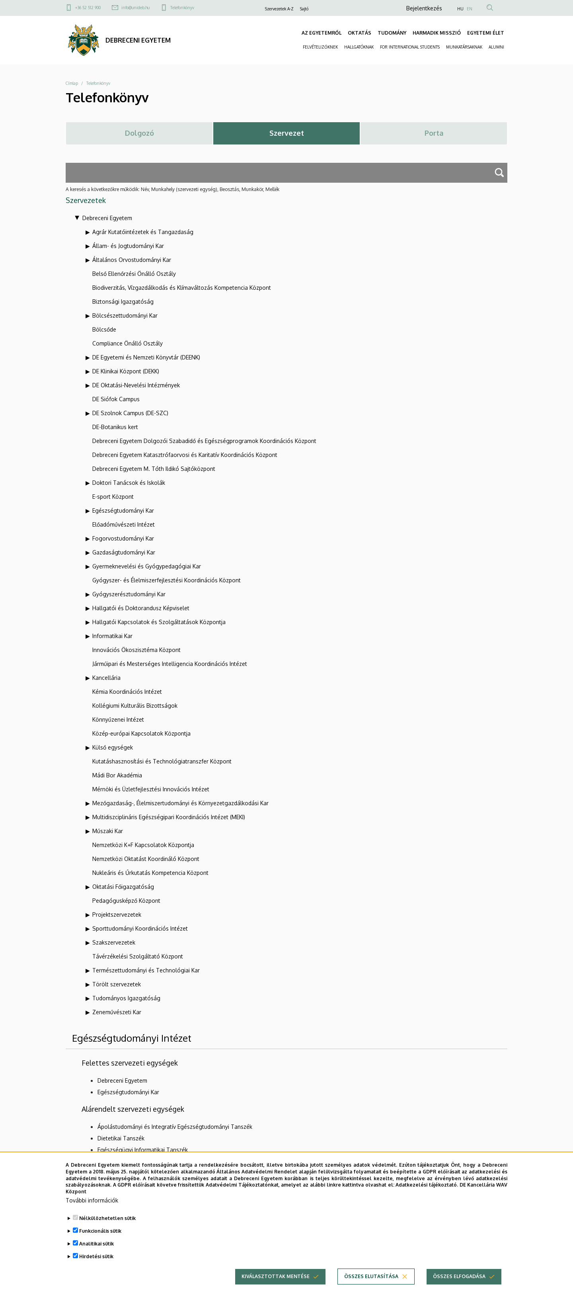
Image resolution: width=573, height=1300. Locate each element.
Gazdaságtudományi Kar (123, 552)
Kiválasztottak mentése (276, 1288)
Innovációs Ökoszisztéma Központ (136, 649)
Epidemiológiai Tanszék (127, 1161)
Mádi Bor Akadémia (117, 775)
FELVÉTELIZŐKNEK (320, 47)
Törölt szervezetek (116, 984)
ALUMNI (496, 47)
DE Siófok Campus (116, 399)
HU (460, 8)
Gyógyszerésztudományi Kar (129, 594)
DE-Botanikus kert (115, 427)
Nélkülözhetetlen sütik (107, 1230)
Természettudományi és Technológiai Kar (146, 970)
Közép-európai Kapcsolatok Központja (141, 733)
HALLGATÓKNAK (359, 47)
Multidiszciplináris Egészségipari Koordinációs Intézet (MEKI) (168, 817)
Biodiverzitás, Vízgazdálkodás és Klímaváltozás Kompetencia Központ (181, 287)
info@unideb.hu (135, 7)
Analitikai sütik (96, 1255)
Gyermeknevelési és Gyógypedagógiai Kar (146, 566)
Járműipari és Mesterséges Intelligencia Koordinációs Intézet (169, 663)
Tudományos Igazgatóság (126, 998)
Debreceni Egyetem (107, 218)
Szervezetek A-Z (279, 8)
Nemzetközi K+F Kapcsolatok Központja (143, 844)
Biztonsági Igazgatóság (123, 301)
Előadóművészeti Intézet (123, 524)
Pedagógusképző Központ (126, 900)
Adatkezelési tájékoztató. (427, 1196)
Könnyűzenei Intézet (118, 719)
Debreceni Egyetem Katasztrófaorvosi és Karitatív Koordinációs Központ (184, 454)
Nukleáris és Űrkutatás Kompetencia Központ (150, 872)
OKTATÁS (359, 33)
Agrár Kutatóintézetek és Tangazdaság (142, 231)
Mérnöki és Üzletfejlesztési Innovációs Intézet (150, 789)
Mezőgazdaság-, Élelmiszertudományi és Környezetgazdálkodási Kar (180, 803)
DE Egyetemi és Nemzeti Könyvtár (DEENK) (146, 357)
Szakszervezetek (113, 942)
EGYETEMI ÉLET (485, 33)
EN (469, 8)
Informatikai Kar (112, 635)
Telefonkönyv (182, 7)
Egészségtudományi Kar (123, 510)
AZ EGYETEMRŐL (321, 33)
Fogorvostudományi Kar (123, 538)
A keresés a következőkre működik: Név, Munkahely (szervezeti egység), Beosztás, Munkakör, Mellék (172, 189)
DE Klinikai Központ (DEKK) (125, 371)
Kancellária (106, 677)
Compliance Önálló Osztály (127, 343)
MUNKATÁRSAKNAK (464, 47)
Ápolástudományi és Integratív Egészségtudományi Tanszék (174, 1126)
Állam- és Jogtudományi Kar (128, 245)
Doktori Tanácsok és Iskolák (128, 482)
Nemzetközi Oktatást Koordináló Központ (145, 858)
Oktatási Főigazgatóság (123, 886)
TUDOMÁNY (392, 33)
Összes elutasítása (371, 1288)
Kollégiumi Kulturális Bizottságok (134, 705)
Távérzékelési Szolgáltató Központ (137, 956)
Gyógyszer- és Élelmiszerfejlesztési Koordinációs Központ (166, 580)
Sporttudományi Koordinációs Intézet (140, 928)
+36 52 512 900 (88, 7)
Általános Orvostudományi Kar (131, 259)
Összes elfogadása (459, 1288)
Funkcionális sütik (100, 1242)
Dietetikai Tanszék (120, 1138)
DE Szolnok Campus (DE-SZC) (130, 413)
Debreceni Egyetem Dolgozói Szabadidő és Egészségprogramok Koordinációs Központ (204, 440)
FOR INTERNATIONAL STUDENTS (410, 47)
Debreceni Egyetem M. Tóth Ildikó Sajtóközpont (153, 468)
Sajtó (304, 8)
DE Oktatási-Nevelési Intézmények (136, 385)
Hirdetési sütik (96, 1268)
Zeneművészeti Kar (116, 1012)
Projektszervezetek (116, 914)
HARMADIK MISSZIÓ (437, 33)
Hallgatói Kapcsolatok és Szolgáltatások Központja (159, 622)
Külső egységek (112, 747)
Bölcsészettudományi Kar (125, 315)
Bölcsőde (104, 329)
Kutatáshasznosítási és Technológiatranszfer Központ (162, 761)
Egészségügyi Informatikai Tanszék (142, 1149)
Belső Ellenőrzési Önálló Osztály (134, 273)
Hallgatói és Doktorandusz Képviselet (140, 608)
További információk (92, 1211)
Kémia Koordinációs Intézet (127, 691)
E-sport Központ (113, 496)
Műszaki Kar (107, 831)
